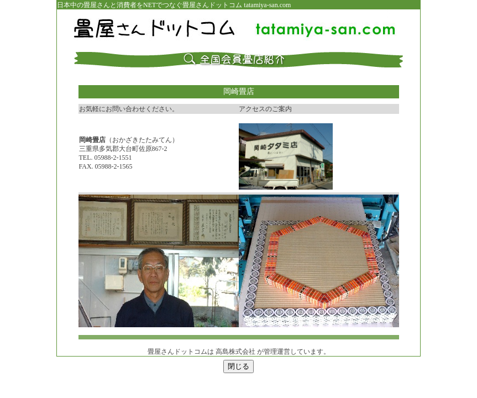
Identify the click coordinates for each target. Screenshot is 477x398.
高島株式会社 (235, 351)
